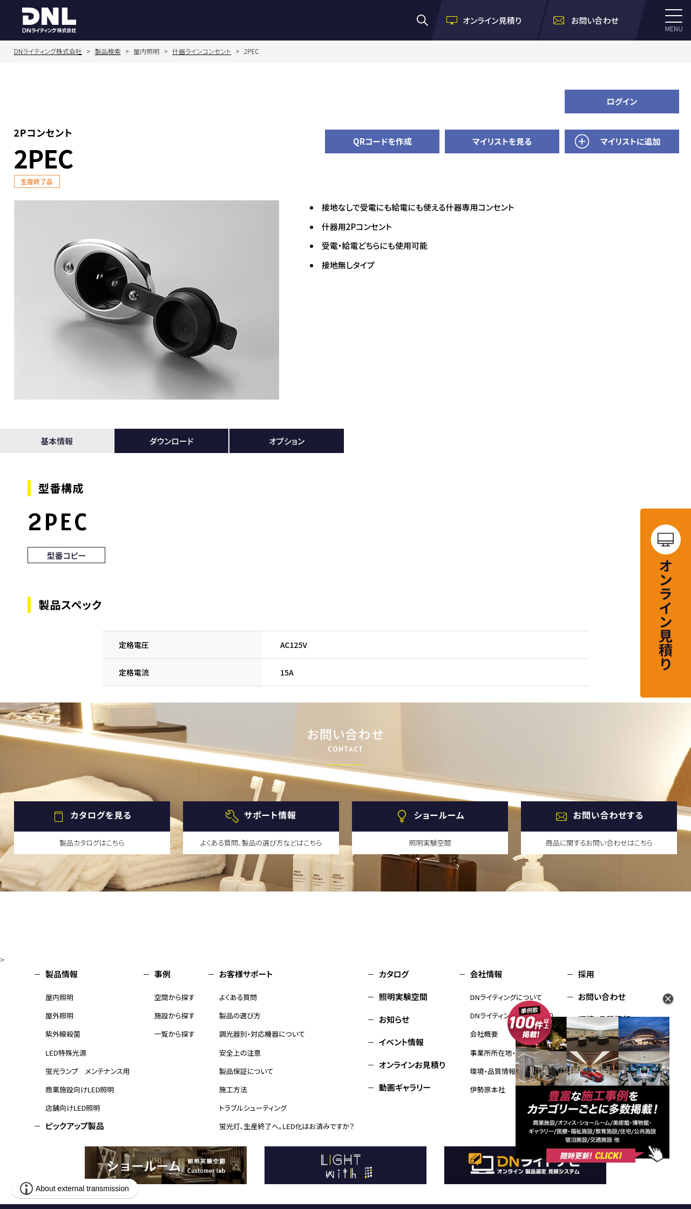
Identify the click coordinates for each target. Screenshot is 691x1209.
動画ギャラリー (405, 1087)
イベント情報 (401, 1042)
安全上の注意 (240, 1053)
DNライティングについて (506, 997)
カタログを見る (101, 814)
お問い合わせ (602, 996)
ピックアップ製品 (74, 1125)
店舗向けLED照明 (72, 1108)
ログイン (621, 101)
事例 (162, 974)
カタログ (394, 974)
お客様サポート (246, 974)
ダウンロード (172, 441)
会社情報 (486, 974)
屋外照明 (59, 1015)
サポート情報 (270, 814)
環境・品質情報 (493, 1071)
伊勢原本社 (487, 1089)
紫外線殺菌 (62, 1034)
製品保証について (246, 1071)
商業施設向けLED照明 (79, 1089)
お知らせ (394, 1019)
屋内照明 (59, 997)
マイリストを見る (502, 141)
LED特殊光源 (65, 1053)
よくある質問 (238, 997)
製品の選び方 (240, 1015)
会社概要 (484, 1034)
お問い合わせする (608, 814)
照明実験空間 (403, 996)
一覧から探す (174, 1034)
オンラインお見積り (412, 1064)
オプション (286, 441)
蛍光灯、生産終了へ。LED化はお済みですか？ (287, 1126)
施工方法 (233, 1089)
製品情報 (61, 974)
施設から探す (174, 1015)
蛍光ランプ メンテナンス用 (87, 1071)
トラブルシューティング (253, 1108)
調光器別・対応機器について (262, 1034)
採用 (586, 974)
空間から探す (174, 997)
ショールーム (439, 814)
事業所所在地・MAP (500, 1053)
